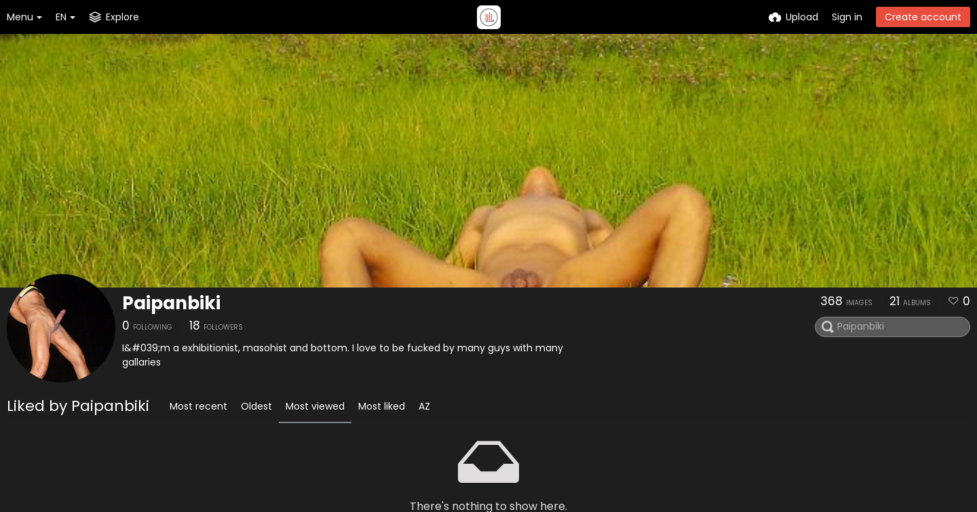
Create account (923, 17)
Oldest (256, 406)
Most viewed (315, 406)
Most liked (381, 406)
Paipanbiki (171, 303)
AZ (424, 406)
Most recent (198, 406)
